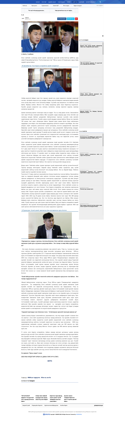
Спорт (69, 2)
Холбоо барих (63, 405)
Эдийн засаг (52, 2)
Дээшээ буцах (98, 405)
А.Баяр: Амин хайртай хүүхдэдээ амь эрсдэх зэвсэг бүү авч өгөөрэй (42, 397)
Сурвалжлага (45, 5)
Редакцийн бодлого (37, 405)
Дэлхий (81, 2)
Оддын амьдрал (78, 5)
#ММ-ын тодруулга (34, 377)
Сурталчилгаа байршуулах (51, 405)
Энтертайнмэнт (91, 2)
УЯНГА (27, 18)
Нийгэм (75, 2)
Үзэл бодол (61, 2)
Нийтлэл (25, 5)
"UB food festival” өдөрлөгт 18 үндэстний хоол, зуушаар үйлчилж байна (27, 398)
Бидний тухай (26, 405)
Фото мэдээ (66, 5)
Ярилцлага (34, 5)
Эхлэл (38, 2)
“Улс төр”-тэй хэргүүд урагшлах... (36, 10)
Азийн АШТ (56, 5)
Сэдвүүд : (24, 377)
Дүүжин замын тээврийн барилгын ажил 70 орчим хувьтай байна (70, 398)
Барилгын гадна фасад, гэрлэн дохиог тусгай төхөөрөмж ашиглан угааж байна (56, 398)
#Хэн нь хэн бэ (46, 377)
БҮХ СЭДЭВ (100, 5)
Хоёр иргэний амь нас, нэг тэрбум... (64, 10)
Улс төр (44, 2)
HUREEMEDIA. (79, 414)
